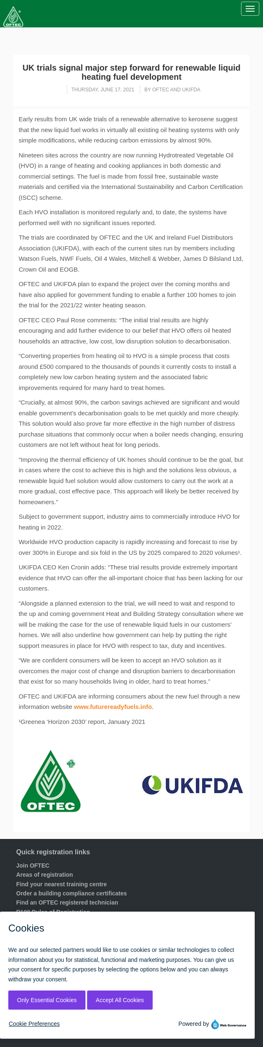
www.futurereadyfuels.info (113, 706)
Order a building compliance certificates (71, 893)
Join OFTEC (32, 865)
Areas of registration (44, 874)
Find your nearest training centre (61, 884)
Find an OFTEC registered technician (67, 902)
